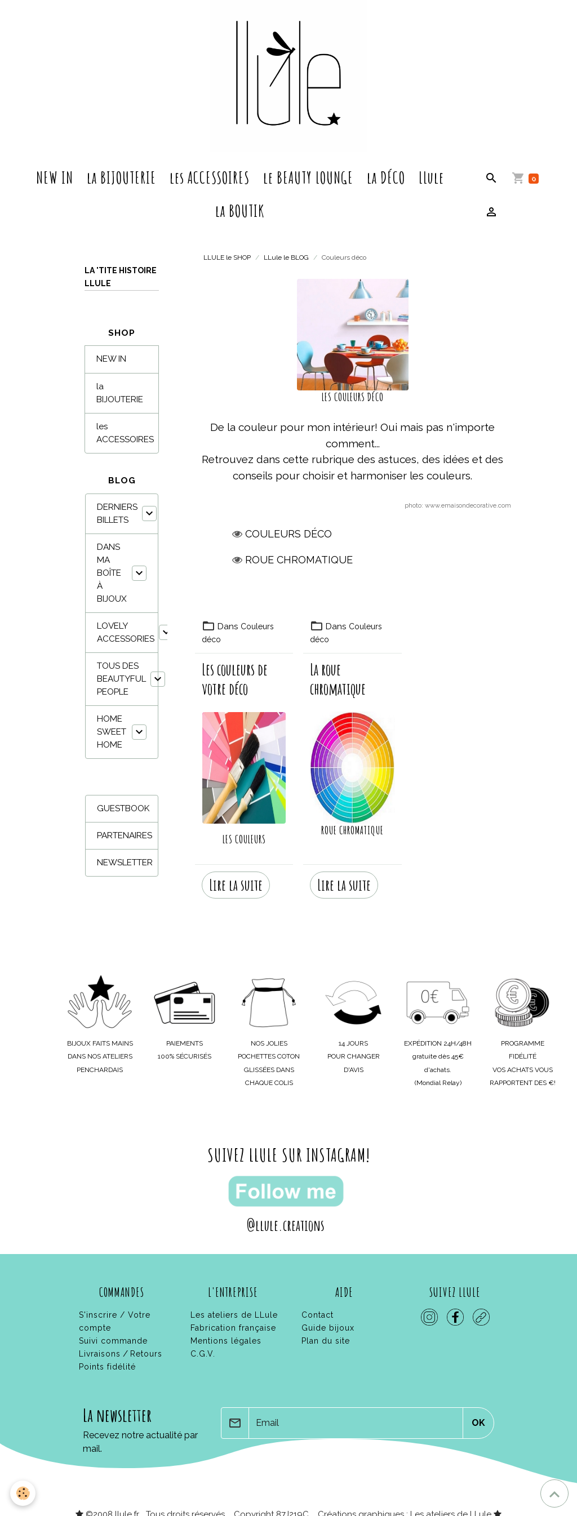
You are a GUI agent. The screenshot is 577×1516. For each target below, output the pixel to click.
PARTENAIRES (124, 835)
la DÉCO (386, 177)
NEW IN (54, 177)
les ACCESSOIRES (210, 177)
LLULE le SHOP (227, 257)
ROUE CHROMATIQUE (352, 830)
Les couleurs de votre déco (235, 679)
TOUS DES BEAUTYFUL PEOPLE (121, 679)
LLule (431, 177)
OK (478, 1412)
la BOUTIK (239, 211)
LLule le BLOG (286, 257)
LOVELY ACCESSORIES (125, 632)
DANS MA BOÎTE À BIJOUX (112, 573)
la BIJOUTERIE (121, 177)
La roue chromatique (338, 679)
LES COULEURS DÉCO (353, 397)
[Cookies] (24, 1492)
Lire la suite (236, 874)
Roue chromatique (299, 560)
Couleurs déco (288, 534)
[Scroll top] (554, 1493)
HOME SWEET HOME (111, 732)
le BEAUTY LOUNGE (308, 177)
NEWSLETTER (125, 862)
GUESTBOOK (123, 808)
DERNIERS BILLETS (117, 513)
